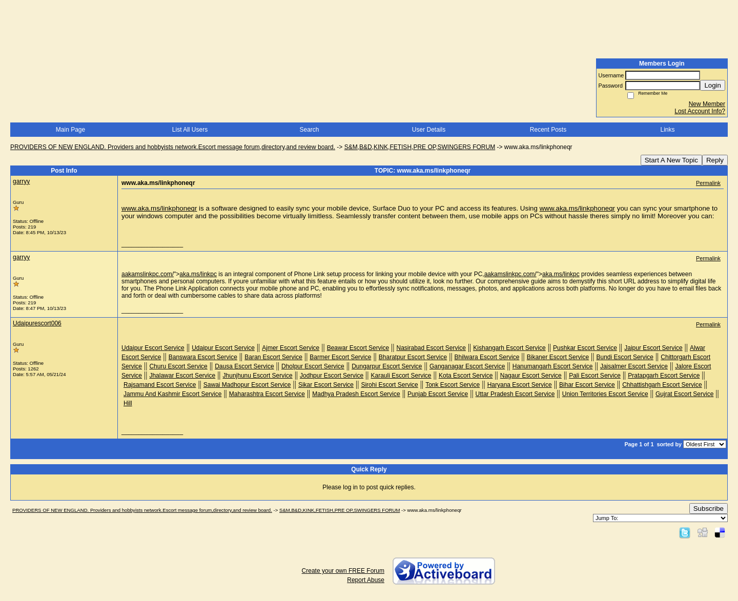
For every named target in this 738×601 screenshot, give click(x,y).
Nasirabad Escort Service (430, 347)
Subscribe (708, 508)
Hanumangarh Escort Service (552, 366)
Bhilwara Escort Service (487, 357)
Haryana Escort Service (519, 384)
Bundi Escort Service (625, 357)
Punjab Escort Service (437, 394)
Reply (715, 160)
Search (309, 129)
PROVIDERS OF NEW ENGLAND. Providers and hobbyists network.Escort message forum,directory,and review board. (172, 147)
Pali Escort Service (595, 375)
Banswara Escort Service (203, 357)
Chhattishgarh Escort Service (662, 384)
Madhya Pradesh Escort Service (356, 394)
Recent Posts (548, 129)
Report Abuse (365, 580)
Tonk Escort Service (452, 384)
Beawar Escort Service (358, 347)
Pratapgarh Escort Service (664, 375)
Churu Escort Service (178, 366)
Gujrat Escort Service (684, 394)
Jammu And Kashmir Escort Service (172, 394)
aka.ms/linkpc (198, 274)
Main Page (70, 129)
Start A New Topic (671, 160)
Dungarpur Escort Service (387, 366)
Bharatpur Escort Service (413, 357)
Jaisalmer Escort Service (634, 366)
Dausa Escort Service (244, 366)
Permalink (708, 183)
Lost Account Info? (699, 111)
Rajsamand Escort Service (160, 384)
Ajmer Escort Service (290, 347)
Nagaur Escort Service (531, 375)
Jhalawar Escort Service (182, 375)
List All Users (190, 129)
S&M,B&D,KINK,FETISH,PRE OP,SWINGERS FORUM (420, 147)
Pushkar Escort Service (585, 347)
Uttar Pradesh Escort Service (515, 394)
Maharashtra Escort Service (267, 394)
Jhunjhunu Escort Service (258, 375)
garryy (21, 181)
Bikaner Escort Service (558, 357)
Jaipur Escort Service (653, 347)
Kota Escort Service (466, 375)
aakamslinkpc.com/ (147, 274)
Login (712, 85)
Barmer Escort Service (340, 357)
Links (667, 129)
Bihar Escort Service (587, 384)
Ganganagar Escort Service (467, 366)
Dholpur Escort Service (312, 366)
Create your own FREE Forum (343, 570)
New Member (707, 104)
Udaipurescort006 (37, 323)
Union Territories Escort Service (605, 394)
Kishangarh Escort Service (509, 347)
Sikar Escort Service (326, 384)
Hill (128, 403)
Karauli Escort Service (401, 375)
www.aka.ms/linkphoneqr (159, 208)
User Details (428, 129)
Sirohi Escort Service (389, 384)
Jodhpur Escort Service (331, 375)
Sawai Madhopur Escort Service (247, 384)
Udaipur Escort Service (152, 347)
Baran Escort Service (273, 357)
